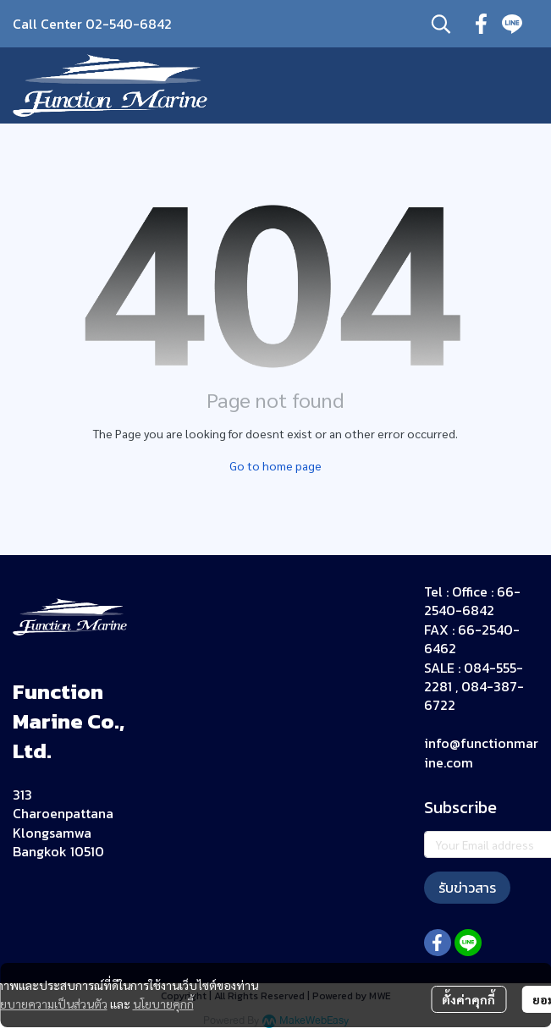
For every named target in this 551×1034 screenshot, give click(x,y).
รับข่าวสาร (467, 887)
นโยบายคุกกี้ (163, 1003)
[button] (441, 23)
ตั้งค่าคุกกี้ (468, 999)
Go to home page (275, 465)
